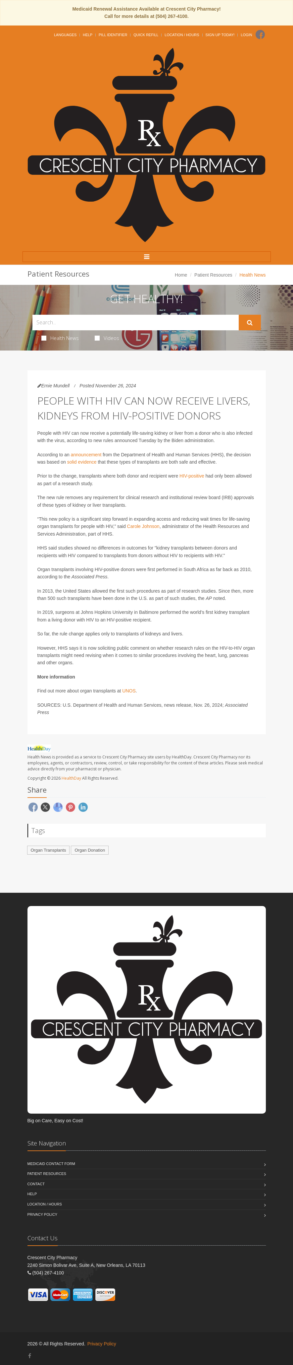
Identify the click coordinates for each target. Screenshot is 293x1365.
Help (87, 35)
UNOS (128, 690)
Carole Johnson (143, 526)
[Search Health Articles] (135, 322)
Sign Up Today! (220, 35)
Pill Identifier (113, 35)
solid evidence (82, 462)
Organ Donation (89, 850)
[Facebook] (260, 34)
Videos (107, 338)
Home (181, 275)
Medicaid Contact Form (51, 1164)
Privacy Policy (42, 1214)
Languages (65, 35)
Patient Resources (213, 275)
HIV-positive (191, 476)
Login (246, 35)
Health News (60, 338)
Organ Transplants (48, 850)
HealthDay (71, 778)
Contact (36, 1184)
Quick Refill (145, 35)
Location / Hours (182, 35)
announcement (86, 454)
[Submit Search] (250, 323)
